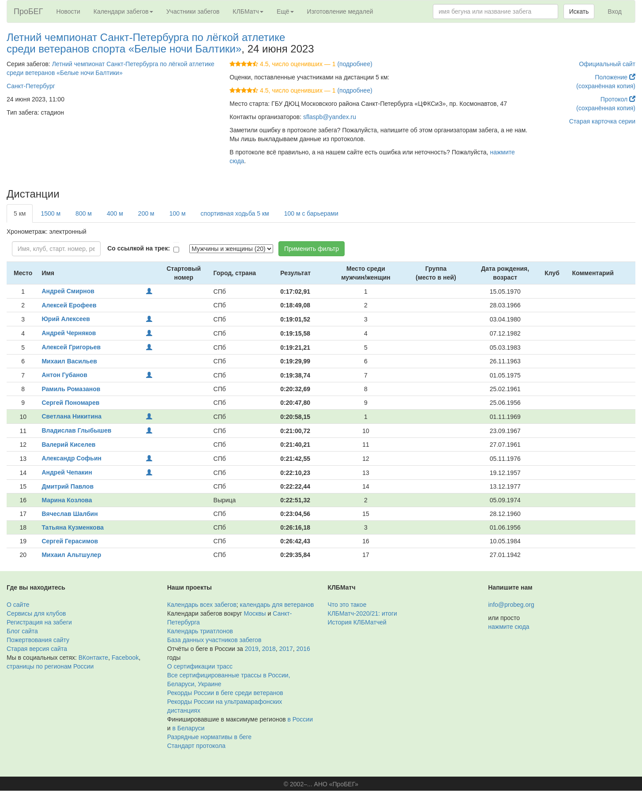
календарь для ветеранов (277, 604)
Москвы (255, 613)
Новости (68, 11)
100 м (177, 213)
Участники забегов (193, 11)
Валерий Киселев (68, 444)
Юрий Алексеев (65, 318)
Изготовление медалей (340, 11)
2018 (269, 648)
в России (300, 719)
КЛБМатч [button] (248, 11)
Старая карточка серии (602, 121)
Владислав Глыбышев (76, 430)
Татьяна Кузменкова (72, 527)
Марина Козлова (66, 500)
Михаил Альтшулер (71, 554)
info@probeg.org (511, 604)
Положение (615, 77)
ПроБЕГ (28, 11)
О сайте (18, 604)
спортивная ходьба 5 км (235, 213)
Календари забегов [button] (123, 11)
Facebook (125, 657)
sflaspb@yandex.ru (329, 116)
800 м (83, 213)
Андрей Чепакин (66, 472)
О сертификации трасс (200, 666)
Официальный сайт (607, 63)
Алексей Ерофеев (68, 305)
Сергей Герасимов (69, 541)
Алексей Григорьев (71, 347)
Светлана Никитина (71, 416)
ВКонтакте (93, 657)
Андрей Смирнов (67, 291)
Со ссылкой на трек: (138, 248)
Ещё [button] (285, 11)
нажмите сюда (508, 626)
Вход (615, 11)
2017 (286, 648)
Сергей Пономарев (70, 402)
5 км (20, 213)
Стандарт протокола (196, 745)
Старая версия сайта (37, 648)
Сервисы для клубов (36, 613)
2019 (252, 648)
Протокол (618, 99)
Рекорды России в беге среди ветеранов (225, 692)
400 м (115, 213)
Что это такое (347, 604)
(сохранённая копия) (605, 86)
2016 (303, 648)
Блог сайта (22, 631)
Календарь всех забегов (202, 604)
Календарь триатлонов (200, 631)
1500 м (50, 213)
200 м (146, 213)
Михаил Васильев (69, 361)
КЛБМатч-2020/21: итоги (362, 613)
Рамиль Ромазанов (70, 388)
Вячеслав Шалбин (69, 513)
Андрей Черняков (68, 332)
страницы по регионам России (50, 666)
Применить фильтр (311, 248)
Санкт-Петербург (31, 86)
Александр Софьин (71, 458)
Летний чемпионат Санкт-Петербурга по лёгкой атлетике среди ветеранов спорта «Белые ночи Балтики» (146, 43)
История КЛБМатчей (357, 622)
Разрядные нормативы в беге (209, 736)
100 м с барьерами (311, 213)
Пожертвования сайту (38, 639)
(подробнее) (354, 63)
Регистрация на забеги (39, 622)
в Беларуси (188, 728)
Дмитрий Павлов (67, 486)
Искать (579, 11)
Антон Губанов (64, 374)
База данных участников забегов (214, 639)
